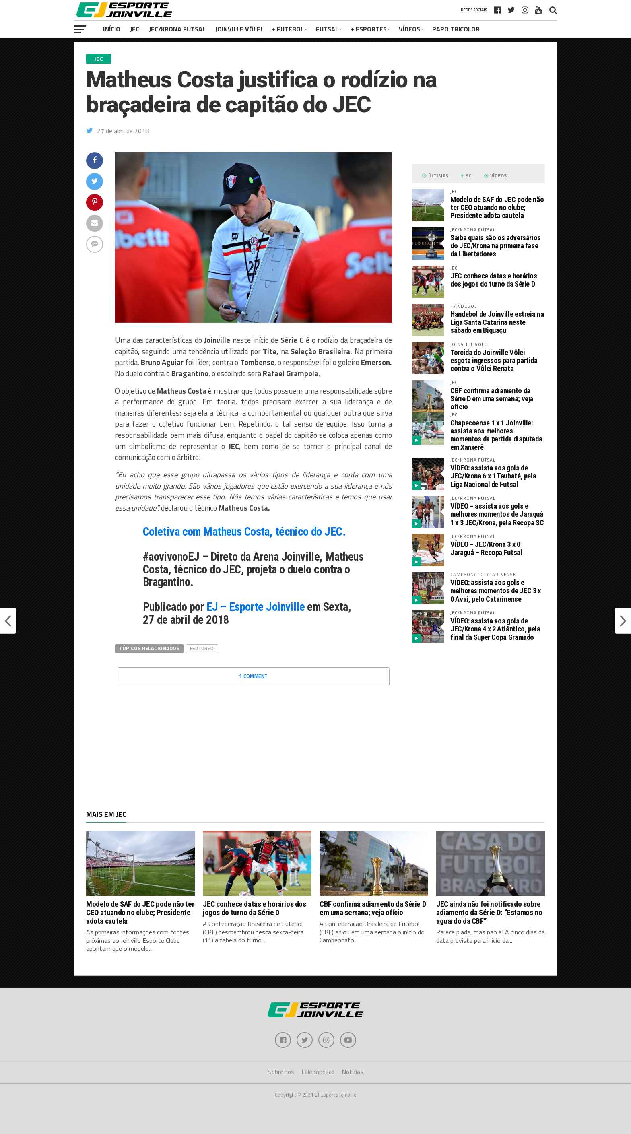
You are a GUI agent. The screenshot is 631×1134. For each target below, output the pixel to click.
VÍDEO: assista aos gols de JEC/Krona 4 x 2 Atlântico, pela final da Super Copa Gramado (495, 628)
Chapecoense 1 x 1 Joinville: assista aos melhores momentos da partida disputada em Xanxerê (496, 435)
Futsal (327, 29)
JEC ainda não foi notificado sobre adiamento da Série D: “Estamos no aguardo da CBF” (489, 912)
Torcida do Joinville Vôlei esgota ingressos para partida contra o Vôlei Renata (493, 360)
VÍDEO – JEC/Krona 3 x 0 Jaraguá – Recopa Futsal (486, 548)
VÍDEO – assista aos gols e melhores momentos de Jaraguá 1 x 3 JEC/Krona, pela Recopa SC (497, 514)
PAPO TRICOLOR (456, 29)
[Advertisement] (478, 716)
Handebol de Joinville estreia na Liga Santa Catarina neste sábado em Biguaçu (497, 322)
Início (111, 29)
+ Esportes (369, 29)
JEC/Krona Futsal (177, 29)
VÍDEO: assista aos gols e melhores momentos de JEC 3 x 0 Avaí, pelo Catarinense (495, 590)
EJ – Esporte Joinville (255, 607)
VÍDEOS (409, 29)
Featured (202, 648)
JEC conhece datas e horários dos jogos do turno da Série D (493, 280)
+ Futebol (288, 29)
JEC (134, 29)
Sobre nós (281, 1072)
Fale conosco (318, 1072)
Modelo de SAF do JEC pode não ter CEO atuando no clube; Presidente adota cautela (497, 207)
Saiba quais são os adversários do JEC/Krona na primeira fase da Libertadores (495, 245)
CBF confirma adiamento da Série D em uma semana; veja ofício (491, 398)
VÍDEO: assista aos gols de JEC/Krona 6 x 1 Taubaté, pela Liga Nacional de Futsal (493, 476)
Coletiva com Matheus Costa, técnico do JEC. (244, 531)
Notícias (352, 1072)
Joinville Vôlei (238, 29)
